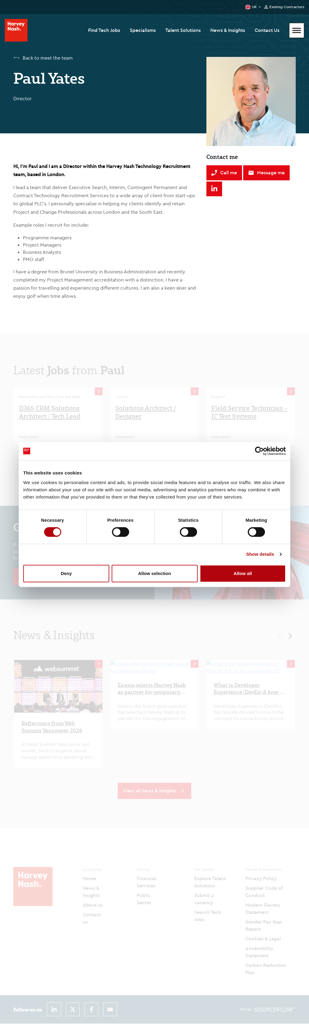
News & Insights (227, 30)
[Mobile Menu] (296, 30)
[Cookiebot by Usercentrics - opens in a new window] (259, 450)
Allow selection (154, 573)
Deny (66, 573)
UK (254, 7)
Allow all (243, 573)
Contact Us (267, 30)
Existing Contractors (286, 7)
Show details (260, 554)
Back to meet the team (48, 58)
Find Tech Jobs (104, 30)
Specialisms (143, 30)
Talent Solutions (183, 30)
